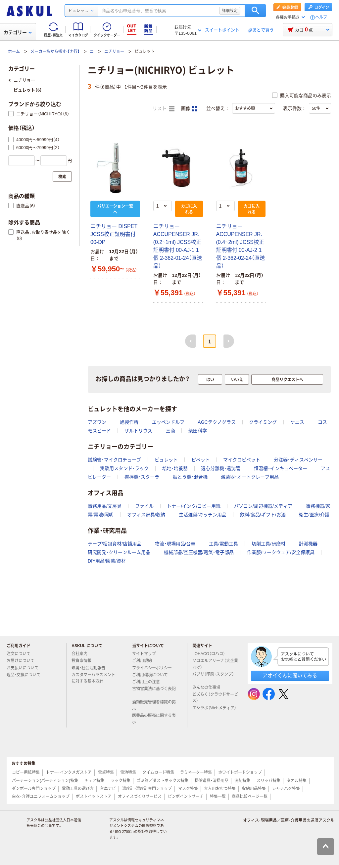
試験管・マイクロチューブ (114, 459)
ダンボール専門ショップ (34, 788)
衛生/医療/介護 (314, 514)
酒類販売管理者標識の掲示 (154, 705)
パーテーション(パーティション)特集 (45, 780)
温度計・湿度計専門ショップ (147, 788)
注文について (21, 653)
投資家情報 (84, 660)
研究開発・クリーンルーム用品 (119, 552)
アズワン (97, 422)
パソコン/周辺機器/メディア (263, 506)
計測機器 (308, 543)
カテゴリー (18, 32)
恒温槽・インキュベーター (280, 468)
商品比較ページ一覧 (249, 796)
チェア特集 (94, 780)
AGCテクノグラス (216, 422)
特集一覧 (218, 796)
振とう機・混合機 (190, 477)
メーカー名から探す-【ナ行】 (54, 51)
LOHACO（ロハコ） (211, 653)
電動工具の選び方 (78, 788)
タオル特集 (297, 780)
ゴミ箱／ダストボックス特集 (162, 780)
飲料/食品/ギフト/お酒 (263, 514)
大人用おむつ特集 (220, 788)
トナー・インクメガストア (69, 772)
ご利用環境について (152, 675)
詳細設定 (230, 11)
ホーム (14, 51)
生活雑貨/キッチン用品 (202, 514)
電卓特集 (106, 772)
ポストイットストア (94, 796)
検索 (255, 10)
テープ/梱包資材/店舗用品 (114, 543)
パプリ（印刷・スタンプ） (213, 677)
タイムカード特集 (158, 772)
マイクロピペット (241, 459)
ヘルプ (321, 17)
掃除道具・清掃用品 (211, 780)
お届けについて (23, 660)
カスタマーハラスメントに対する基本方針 (93, 678)
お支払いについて (25, 668)
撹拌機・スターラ (141, 477)
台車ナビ (108, 788)
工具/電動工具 (223, 543)
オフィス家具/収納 (146, 514)
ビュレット (166, 459)
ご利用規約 (144, 660)
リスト (163, 108)
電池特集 (128, 772)
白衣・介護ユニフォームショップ (41, 796)
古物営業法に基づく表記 (154, 691)
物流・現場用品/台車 (175, 543)
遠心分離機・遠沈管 (220, 468)
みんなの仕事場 (208, 687)
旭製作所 (129, 422)
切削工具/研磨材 (268, 543)
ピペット (200, 459)
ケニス (297, 422)
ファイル (144, 506)
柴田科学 (197, 430)
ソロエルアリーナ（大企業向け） (215, 663)
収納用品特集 (254, 788)
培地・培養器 (175, 468)
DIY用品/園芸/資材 (107, 561)
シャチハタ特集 (286, 788)
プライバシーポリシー (154, 668)
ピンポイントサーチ (186, 796)
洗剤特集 (242, 780)
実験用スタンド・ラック (124, 468)
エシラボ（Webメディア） (214, 711)
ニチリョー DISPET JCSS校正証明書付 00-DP (113, 234)
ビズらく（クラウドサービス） (215, 697)
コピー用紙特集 (26, 772)
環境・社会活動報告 (91, 668)
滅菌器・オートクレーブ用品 (250, 477)
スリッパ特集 (268, 780)
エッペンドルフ (168, 422)
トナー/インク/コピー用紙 (193, 506)
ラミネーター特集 (196, 772)
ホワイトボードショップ (240, 772)
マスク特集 (188, 788)
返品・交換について (26, 675)
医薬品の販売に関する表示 (154, 718)
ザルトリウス (138, 430)
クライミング (263, 422)
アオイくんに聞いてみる (290, 675)
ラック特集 (120, 780)
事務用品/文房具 (104, 506)
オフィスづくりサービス (140, 796)
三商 (170, 430)
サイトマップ (144, 653)
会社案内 (82, 653)
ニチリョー (114, 51)
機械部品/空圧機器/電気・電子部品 (199, 552)
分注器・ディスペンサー (298, 459)
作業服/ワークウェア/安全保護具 (281, 552)
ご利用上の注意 (148, 682)
